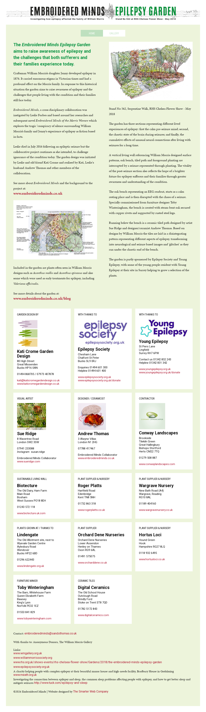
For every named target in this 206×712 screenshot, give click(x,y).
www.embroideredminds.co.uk (37, 193)
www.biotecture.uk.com (31, 513)
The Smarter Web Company (90, 691)
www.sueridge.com (28, 461)
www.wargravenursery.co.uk (156, 510)
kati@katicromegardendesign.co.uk (38, 380)
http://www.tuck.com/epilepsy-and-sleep (60, 683)
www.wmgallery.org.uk (27, 653)
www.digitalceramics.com (93, 615)
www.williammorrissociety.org (32, 657)
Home (92, 33)
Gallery (114, 33)
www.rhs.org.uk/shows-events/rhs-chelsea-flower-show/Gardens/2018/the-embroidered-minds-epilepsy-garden (87, 662)
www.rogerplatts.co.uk (91, 510)
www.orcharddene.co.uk (92, 562)
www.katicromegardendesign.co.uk (38, 383)
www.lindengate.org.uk (30, 566)
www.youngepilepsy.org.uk (155, 369)
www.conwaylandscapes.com (157, 464)
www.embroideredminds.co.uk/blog (42, 298)
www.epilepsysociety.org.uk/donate (99, 380)
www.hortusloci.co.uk (152, 559)
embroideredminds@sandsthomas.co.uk (50, 633)
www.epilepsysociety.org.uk (94, 377)
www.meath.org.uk (25, 675)
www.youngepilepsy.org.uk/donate (159, 372)
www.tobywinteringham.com (34, 618)
